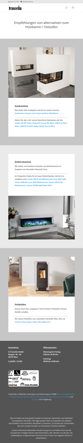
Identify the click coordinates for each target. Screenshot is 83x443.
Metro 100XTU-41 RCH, (24, 126)
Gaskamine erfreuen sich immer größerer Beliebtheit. (36, 113)
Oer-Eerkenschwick (43, 397)
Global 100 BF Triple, (23, 123)
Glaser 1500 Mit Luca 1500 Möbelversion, (31, 182)
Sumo (48, 322)
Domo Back (27, 322)
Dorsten (35, 399)
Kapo (35, 322)
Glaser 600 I (47, 185)
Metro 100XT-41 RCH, (58, 123)
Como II (18, 322)
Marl (59, 394)
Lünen (62, 397)
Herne (25, 397)
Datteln (32, 397)
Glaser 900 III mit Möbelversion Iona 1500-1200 (47, 179)
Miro (40, 322)
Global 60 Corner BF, (41, 123)
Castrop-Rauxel (16, 397)
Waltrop (55, 397)
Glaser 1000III (32, 185)
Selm (67, 397)
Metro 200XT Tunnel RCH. (44, 126)
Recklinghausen (67, 394)
